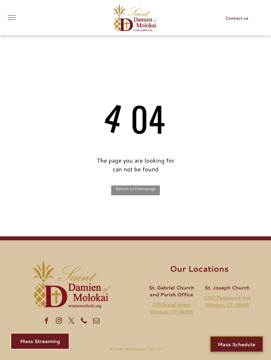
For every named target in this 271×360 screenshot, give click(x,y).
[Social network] (83, 321)
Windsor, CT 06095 (171, 311)
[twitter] (71, 321)
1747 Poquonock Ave (227, 297)
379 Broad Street (171, 304)
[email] (96, 321)
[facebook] (46, 321)
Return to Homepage (135, 188)
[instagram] (59, 321)
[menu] (12, 17)
